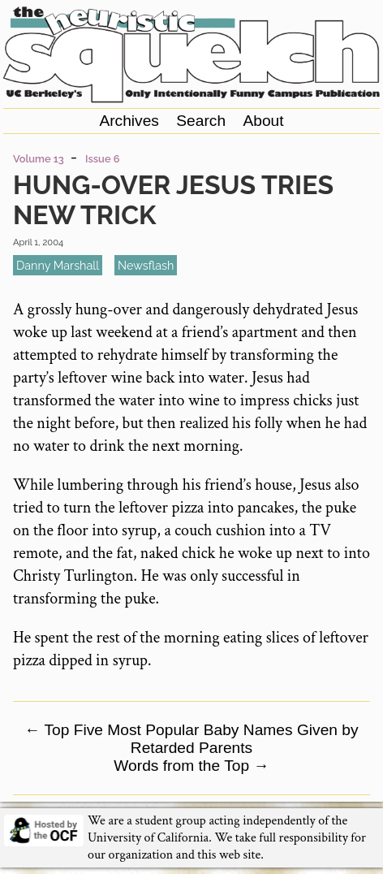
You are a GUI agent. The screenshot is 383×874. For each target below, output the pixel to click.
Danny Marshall (57, 265)
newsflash (146, 265)
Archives (129, 120)
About (263, 120)
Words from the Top (191, 765)
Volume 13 (38, 159)
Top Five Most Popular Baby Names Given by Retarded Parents (191, 738)
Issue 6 (102, 159)
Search (201, 120)
